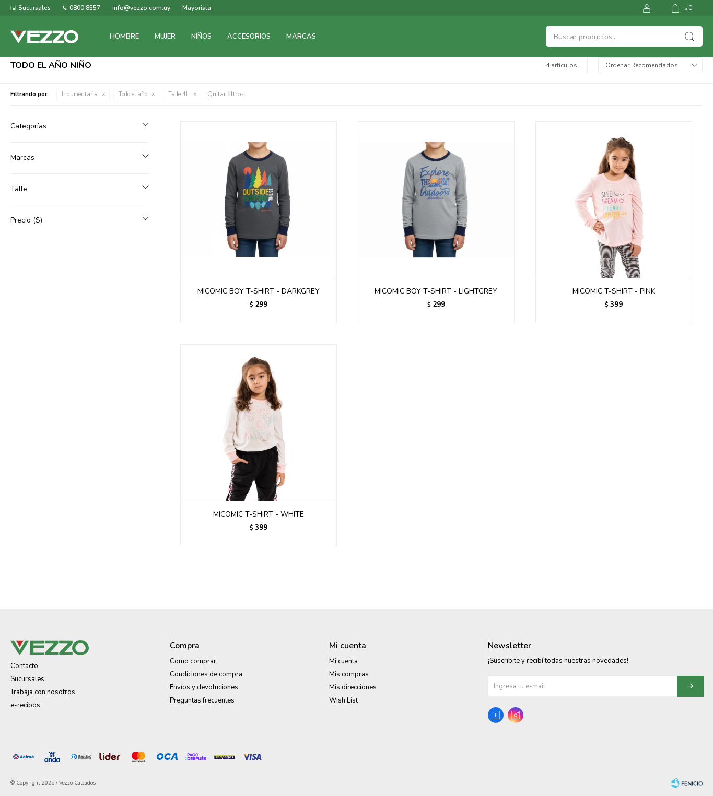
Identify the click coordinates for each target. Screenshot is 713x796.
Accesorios (249, 36)
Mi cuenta (343, 661)
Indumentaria (80, 94)
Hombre (124, 36)
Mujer (165, 36)
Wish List (343, 700)
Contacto (24, 666)
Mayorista (196, 8)
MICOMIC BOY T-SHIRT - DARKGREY (258, 291)
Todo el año (133, 94)
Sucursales (34, 8)
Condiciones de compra (206, 674)
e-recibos (25, 705)
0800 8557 (84, 8)
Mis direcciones (353, 687)
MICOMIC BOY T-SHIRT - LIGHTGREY (436, 291)
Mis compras (349, 674)
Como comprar (193, 661)
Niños (201, 36)
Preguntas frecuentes (202, 700)
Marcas (301, 36)
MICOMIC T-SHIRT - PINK (613, 291)
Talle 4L (178, 94)
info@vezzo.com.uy (141, 8)
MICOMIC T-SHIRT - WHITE (258, 514)
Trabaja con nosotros (42, 692)
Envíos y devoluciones (204, 687)
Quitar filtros (226, 94)
